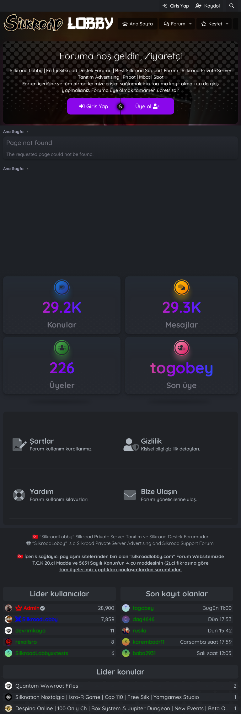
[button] (190, 23)
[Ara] (232, 6)
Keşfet (215, 24)
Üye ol (147, 106)
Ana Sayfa (141, 24)
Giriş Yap (93, 106)
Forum (178, 24)
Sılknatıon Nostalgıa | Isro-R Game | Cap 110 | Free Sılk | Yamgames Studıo (107, 697)
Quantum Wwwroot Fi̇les (46, 685)
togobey (181, 367)
